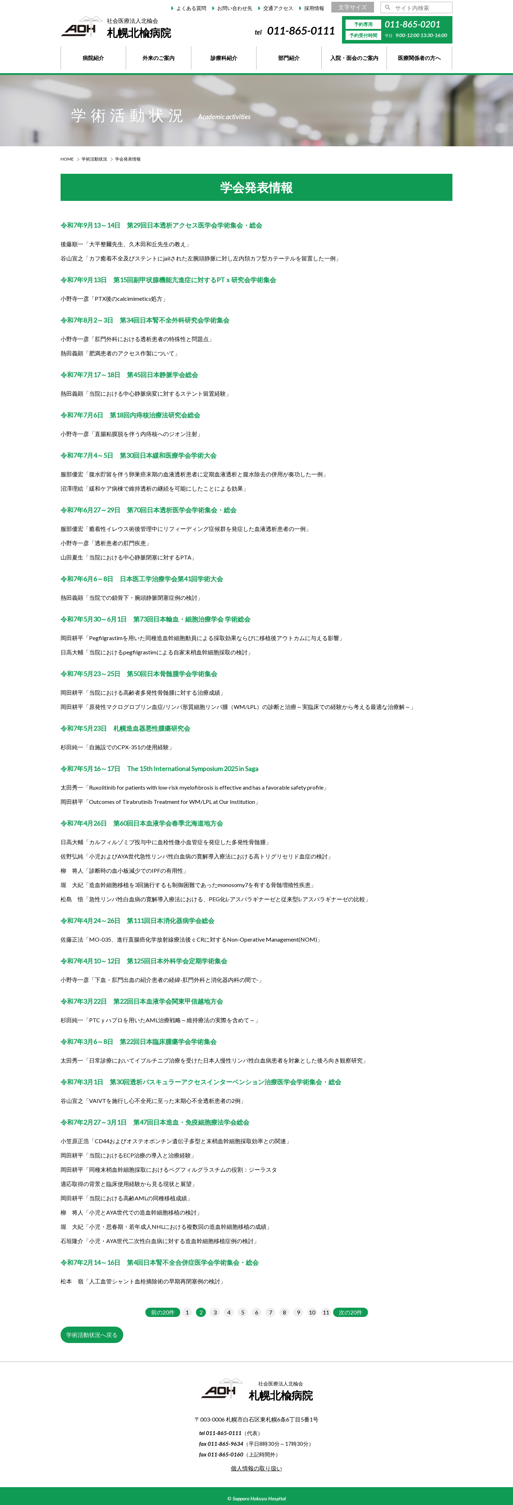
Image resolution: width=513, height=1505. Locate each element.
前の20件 (163, 1312)
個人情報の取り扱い (256, 1468)
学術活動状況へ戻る (92, 1334)
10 (312, 1312)
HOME (67, 159)
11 (326, 1312)
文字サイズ (352, 7)
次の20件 (350, 1312)
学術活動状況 (94, 159)
